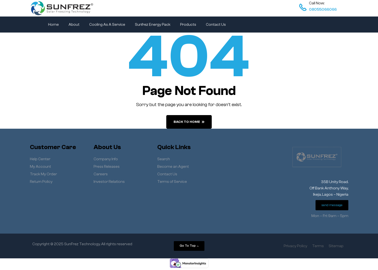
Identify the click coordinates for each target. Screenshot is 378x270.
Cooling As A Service (107, 24)
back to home (189, 122)
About (74, 24)
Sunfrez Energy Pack (152, 24)
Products (188, 24)
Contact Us (216, 24)
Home (53, 24)
